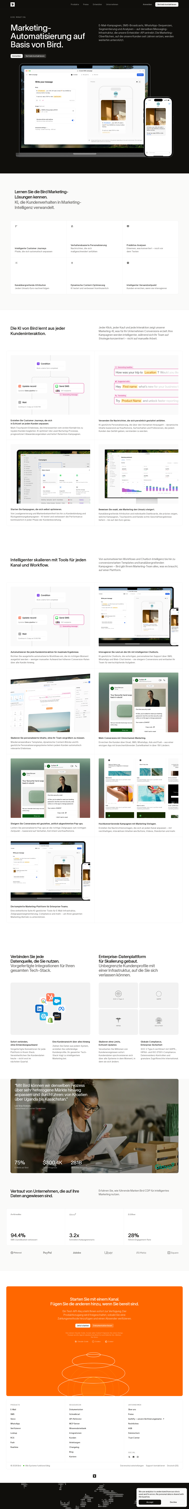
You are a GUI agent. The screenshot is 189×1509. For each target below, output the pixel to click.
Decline (173, 1502)
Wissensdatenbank (77, 1428)
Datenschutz (134, 1433)
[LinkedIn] (133, 1457)
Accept (149, 1502)
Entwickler (97, 4)
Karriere (72, 1457)
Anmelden (147, 4)
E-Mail (13, 1409)
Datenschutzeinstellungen (132, 1466)
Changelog (74, 1447)
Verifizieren (15, 1428)
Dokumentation (76, 1409)
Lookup (13, 1433)
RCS (12, 1438)
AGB (130, 1428)
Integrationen (75, 1433)
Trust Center (134, 1438)
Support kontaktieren (155, 1466)
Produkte (75, 4)
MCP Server (74, 1424)
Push (12, 1442)
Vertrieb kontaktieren (166, 4)
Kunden (72, 1438)
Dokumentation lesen (102, 1326)
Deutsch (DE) (172, 1466)
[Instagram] (138, 1457)
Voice (12, 1419)
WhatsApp (15, 1424)
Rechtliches (133, 1424)
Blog (71, 1452)
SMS (12, 1414)
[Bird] (12, 4)
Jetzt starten (83, 1326)
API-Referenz (75, 1419)
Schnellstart (74, 1414)
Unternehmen (112, 4)
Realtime (14, 1447)
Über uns (132, 1409)
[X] (129, 1457)
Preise (86, 4)
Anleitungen (74, 1442)
